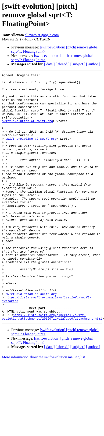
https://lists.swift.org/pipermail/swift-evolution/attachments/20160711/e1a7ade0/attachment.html (52, 365)
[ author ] (93, 64)
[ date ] (49, 64)
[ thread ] (62, 64)
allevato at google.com (42, 35)
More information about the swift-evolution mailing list (43, 406)
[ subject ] (77, 64)
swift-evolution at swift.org (27, 131)
